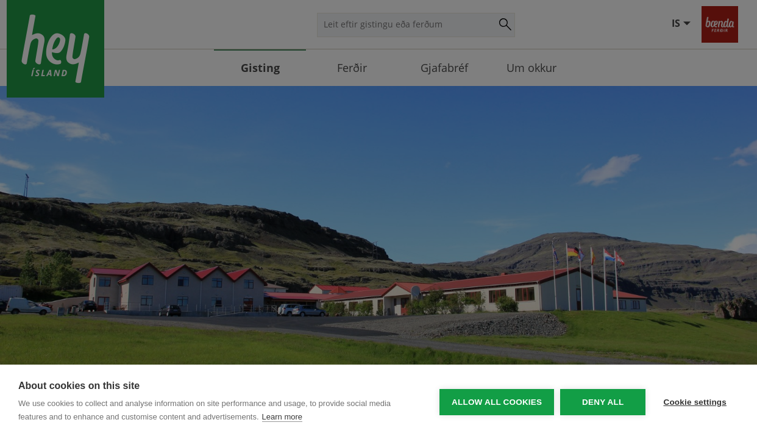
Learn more (282, 416)
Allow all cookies (496, 402)
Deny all (602, 402)
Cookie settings (695, 402)
